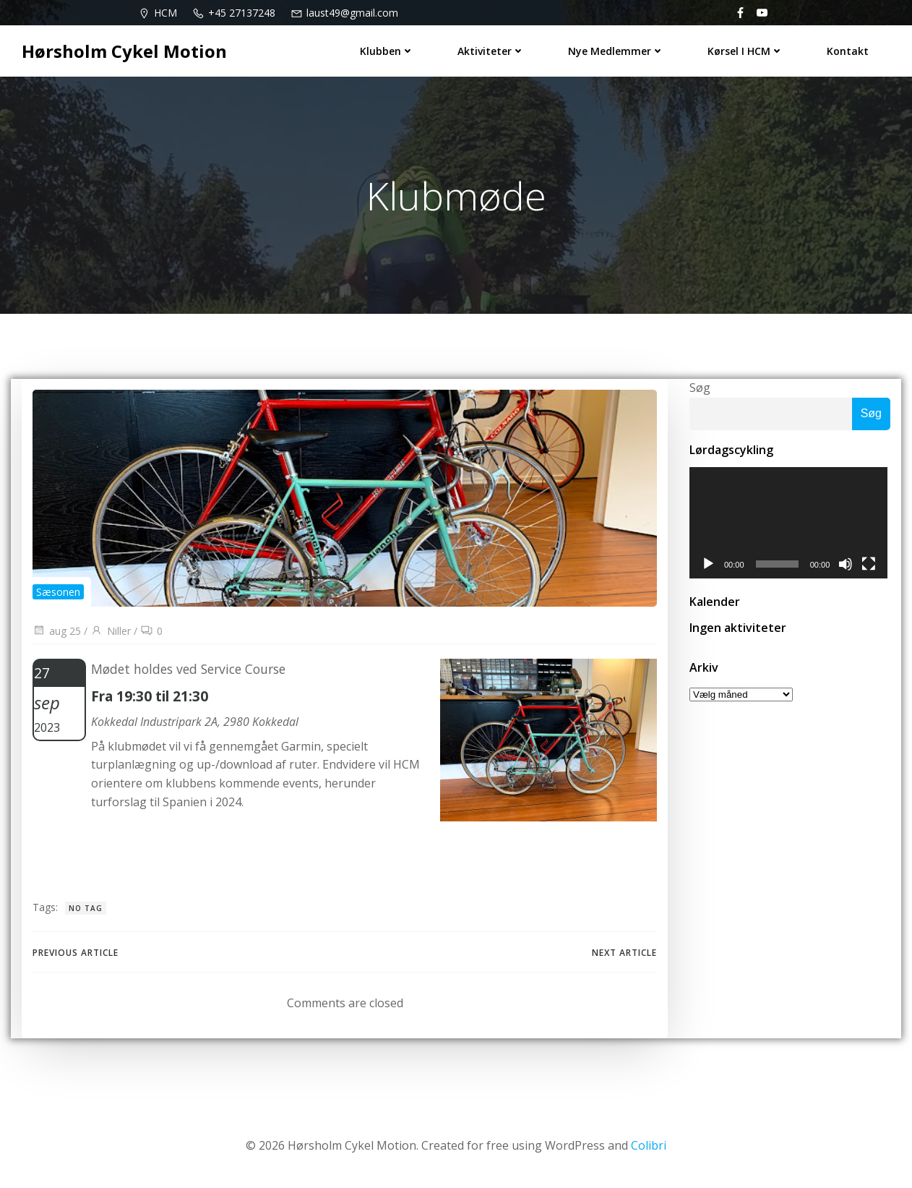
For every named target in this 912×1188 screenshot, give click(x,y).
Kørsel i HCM (745, 51)
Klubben (387, 51)
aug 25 (57, 631)
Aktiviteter (491, 51)
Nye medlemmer (616, 51)
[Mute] (848, 565)
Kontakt (848, 51)
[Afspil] (708, 565)
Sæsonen (58, 592)
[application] (789, 523)
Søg (699, 388)
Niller (110, 631)
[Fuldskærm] (871, 565)
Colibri (648, 1145)
